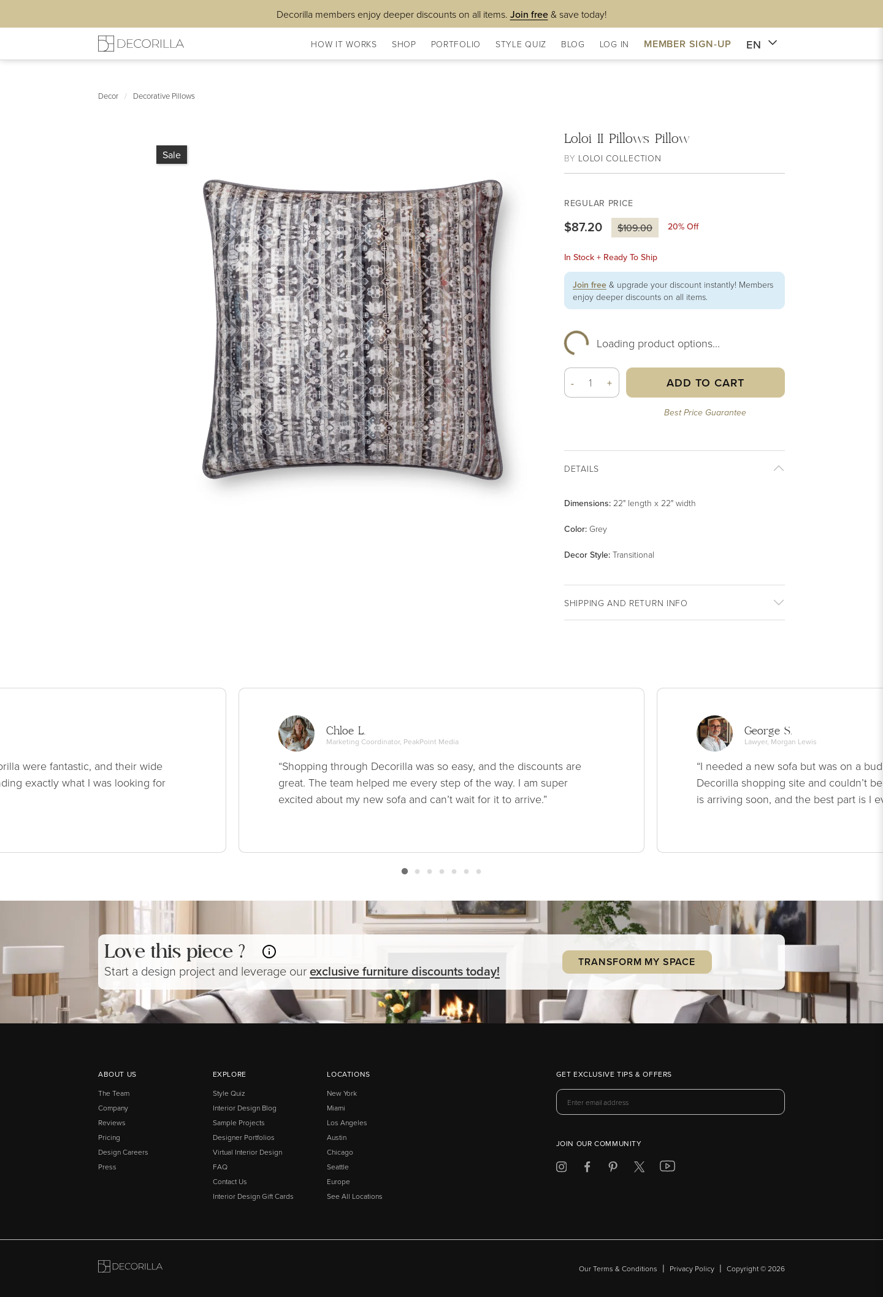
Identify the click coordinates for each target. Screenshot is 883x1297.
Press (107, 1166)
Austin (336, 1137)
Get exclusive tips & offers (614, 1075)
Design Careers (123, 1152)
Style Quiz (229, 1093)
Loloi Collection (619, 158)
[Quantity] (591, 383)
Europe (338, 1181)
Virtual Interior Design (247, 1152)
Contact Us (230, 1181)
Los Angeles (347, 1122)
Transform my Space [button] (636, 962)
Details (581, 468)
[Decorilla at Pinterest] (613, 1169)
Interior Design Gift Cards (253, 1196)
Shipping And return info (626, 603)
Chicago (340, 1152)
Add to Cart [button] (705, 382)
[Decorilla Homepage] (141, 44)
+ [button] (610, 383)
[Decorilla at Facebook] (587, 1169)
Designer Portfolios (244, 1137)
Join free (589, 285)
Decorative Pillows (164, 95)
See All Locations (355, 1196)
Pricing (109, 1137)
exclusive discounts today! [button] (405, 971)
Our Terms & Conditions (618, 1268)
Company (113, 1108)
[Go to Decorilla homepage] (130, 1268)
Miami (336, 1108)
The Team (113, 1093)
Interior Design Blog (245, 1108)
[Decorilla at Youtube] (667, 1168)
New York (342, 1093)
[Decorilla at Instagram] (561, 1169)
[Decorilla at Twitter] (639, 1169)
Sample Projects (239, 1122)
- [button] (573, 383)
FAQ (220, 1166)
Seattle (338, 1166)
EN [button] (762, 45)
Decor (108, 95)
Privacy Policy (692, 1268)
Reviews (112, 1122)
